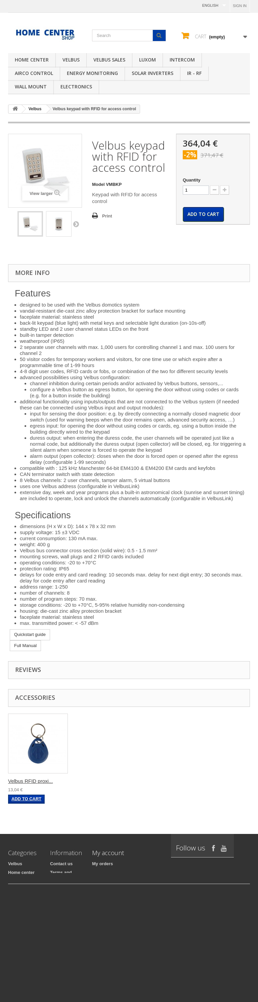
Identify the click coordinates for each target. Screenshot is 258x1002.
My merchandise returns (117, 872)
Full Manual (25, 645)
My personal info (109, 898)
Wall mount (31, 86)
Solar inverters (152, 73)
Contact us (61, 863)
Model (98, 184)
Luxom (147, 59)
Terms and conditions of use (64, 878)
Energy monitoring (92, 73)
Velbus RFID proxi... (30, 781)
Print (107, 215)
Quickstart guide (30, 634)
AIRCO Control (34, 73)
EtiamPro (17, 974)
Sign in (240, 6)
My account (108, 853)
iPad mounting (23, 907)
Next (76, 224)
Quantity (192, 180)
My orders (102, 863)
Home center (32, 59)
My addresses (106, 889)
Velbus (71, 59)
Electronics (76, 86)
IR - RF (194, 73)
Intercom (182, 59)
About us (59, 937)
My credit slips (107, 881)
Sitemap (58, 946)
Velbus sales (109, 59)
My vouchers (105, 907)
